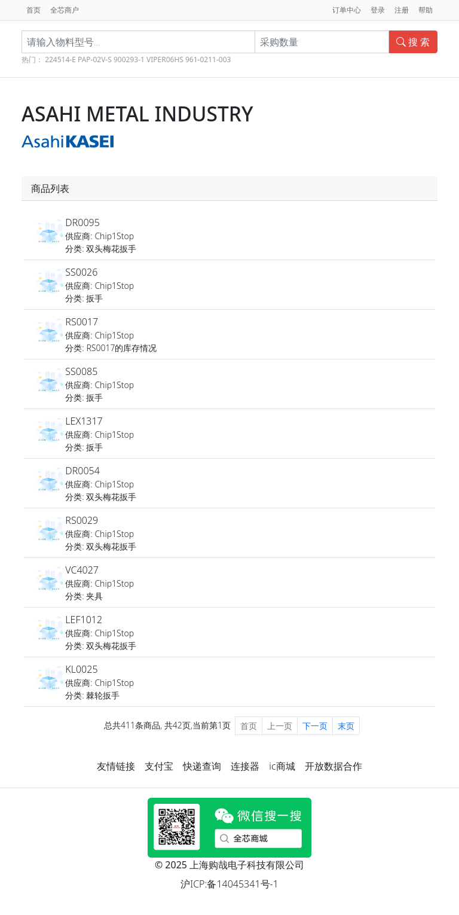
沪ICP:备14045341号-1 (229, 883)
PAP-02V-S (95, 59)
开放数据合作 (333, 766)
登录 (378, 10)
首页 (33, 10)
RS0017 (81, 321)
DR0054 (82, 470)
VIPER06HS (164, 59)
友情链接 (116, 766)
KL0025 (81, 669)
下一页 (315, 725)
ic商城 (282, 766)
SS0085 (81, 371)
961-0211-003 (208, 59)
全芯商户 (64, 10)
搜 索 (413, 42)
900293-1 (129, 59)
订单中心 (346, 10)
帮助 (425, 10)
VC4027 (82, 570)
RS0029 (81, 520)
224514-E (60, 59)
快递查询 (202, 766)
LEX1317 (83, 421)
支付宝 (159, 766)
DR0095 (82, 222)
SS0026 (81, 272)
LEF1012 (83, 619)
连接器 (245, 766)
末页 (346, 725)
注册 (401, 10)
